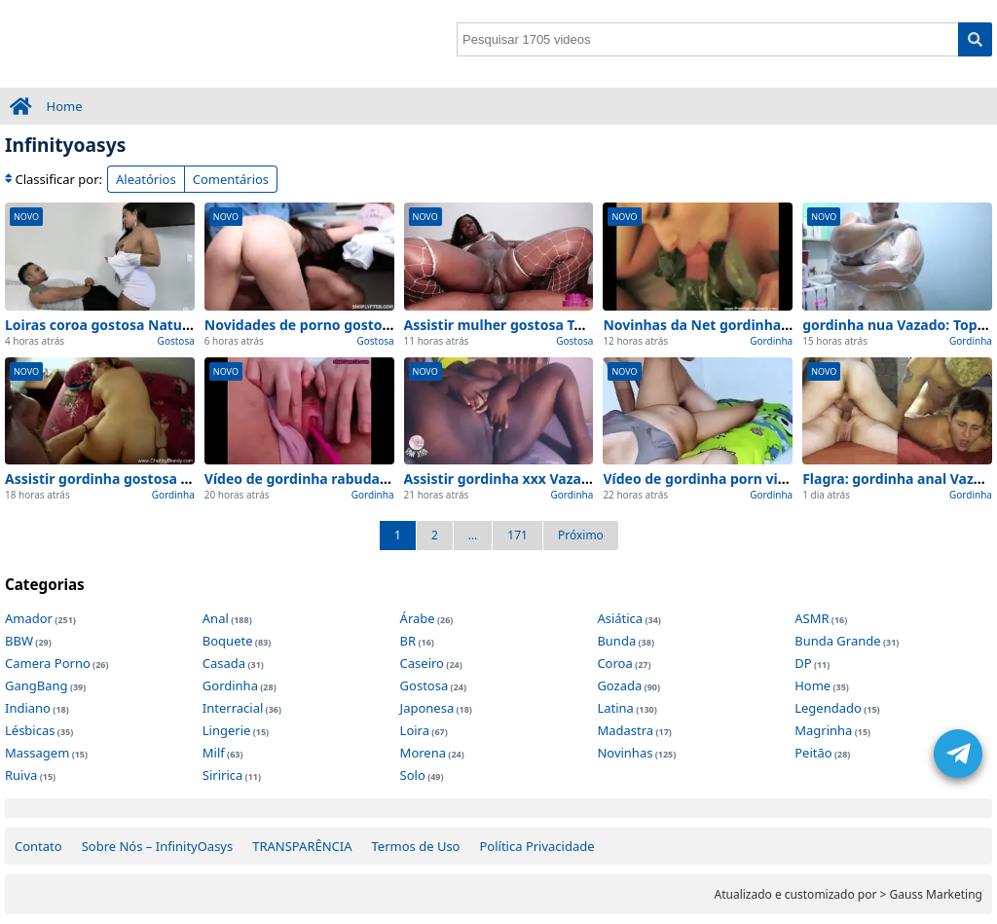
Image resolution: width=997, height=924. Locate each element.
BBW (19, 640)
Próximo (581, 535)
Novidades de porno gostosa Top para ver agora (366, 324)
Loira (414, 730)
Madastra (625, 730)
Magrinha (823, 730)
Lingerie (227, 730)
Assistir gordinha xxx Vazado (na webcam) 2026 (563, 478)
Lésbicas (30, 730)
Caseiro (422, 663)
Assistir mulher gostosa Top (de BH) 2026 (541, 324)
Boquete (228, 640)
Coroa (614, 663)
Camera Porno (48, 663)
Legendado (828, 708)
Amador (29, 618)
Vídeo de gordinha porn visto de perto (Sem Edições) (779, 478)
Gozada (619, 685)
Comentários (231, 179)
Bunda (616, 640)
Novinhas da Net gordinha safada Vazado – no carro (777, 324)
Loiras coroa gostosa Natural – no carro (138, 324)
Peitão (812, 752)
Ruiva (21, 775)
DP (802, 663)
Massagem (37, 752)
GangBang (36, 685)
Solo (412, 775)
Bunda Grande (837, 640)
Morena (423, 752)
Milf (214, 752)
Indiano (28, 708)
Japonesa (427, 708)
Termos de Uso (416, 846)
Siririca (222, 775)
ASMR (811, 618)
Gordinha (771, 341)
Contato (38, 846)
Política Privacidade (536, 846)
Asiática (620, 618)
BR (408, 640)
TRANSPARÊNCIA (301, 846)
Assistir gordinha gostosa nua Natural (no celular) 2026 (191, 478)
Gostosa (176, 341)
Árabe (417, 618)
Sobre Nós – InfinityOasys (158, 846)
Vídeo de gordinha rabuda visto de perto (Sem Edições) (388, 478)
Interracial (233, 708)
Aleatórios (146, 179)
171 (517, 535)
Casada (224, 663)
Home (65, 106)
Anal (216, 618)
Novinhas (624, 752)
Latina (615, 708)
